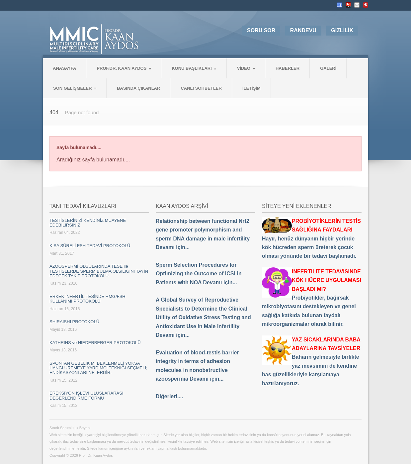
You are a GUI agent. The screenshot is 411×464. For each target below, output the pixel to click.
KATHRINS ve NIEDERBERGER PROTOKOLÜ (95, 342)
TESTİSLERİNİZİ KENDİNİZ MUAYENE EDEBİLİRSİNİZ (87, 223)
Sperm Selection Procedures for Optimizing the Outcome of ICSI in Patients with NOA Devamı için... (199, 273)
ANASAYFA (64, 68)
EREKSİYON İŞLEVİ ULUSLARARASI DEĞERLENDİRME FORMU (86, 395)
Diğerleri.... (169, 396)
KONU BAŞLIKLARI (194, 68)
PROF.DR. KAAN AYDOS (124, 68)
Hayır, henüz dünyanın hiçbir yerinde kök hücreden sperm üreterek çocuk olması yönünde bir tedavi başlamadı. (311, 238)
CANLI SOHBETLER (201, 88)
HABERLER (287, 68)
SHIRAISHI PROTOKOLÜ (74, 321)
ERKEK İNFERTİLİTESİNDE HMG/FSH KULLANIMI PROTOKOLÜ (87, 299)
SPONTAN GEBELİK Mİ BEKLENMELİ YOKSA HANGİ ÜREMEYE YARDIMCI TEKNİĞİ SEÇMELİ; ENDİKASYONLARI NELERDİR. (98, 368)
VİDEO (246, 68)
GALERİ (328, 68)
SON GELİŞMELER (74, 88)
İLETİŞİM (251, 88)
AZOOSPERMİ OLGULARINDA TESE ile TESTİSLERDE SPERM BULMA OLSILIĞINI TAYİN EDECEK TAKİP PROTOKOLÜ (98, 271)
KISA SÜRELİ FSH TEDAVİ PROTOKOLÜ (89, 245)
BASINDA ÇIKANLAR (138, 88)
